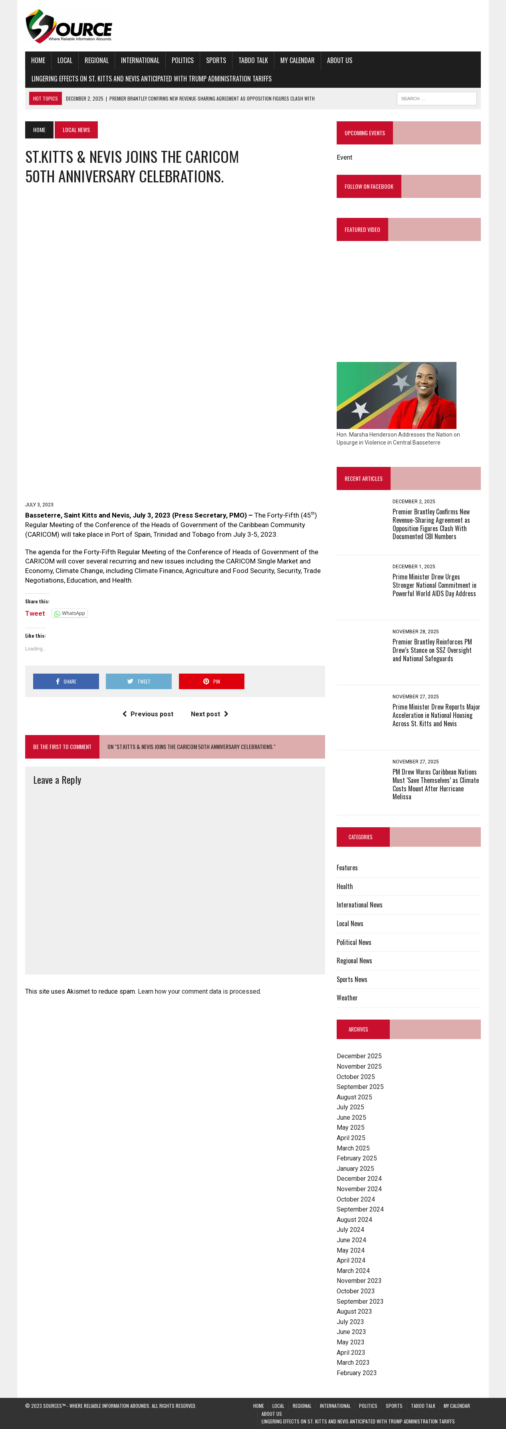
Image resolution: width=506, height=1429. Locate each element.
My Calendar (297, 60)
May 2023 (351, 1342)
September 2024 (360, 1209)
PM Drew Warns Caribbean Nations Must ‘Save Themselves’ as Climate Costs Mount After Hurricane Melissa (436, 784)
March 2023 (353, 1362)
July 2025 (350, 1107)
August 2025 (354, 1097)
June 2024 (351, 1240)
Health (345, 886)
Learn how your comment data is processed (199, 991)
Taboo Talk (253, 60)
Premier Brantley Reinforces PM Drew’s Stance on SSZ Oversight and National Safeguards (432, 650)
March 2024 (353, 1271)
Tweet (35, 612)
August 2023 (354, 1311)
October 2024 (356, 1199)
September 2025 (360, 1087)
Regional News (354, 960)
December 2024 (359, 1178)
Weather (347, 997)
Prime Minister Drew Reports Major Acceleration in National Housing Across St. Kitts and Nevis (436, 715)
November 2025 (359, 1066)
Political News (354, 942)
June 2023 (351, 1332)
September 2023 (360, 1301)
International (140, 60)
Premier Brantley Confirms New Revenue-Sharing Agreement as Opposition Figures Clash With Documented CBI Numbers (431, 524)
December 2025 (359, 1056)
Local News (350, 923)
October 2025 (356, 1077)
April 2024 (351, 1260)
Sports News (352, 979)
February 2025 (357, 1158)
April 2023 (351, 1352)
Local (65, 60)
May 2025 (351, 1127)
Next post (209, 714)
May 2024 (351, 1250)
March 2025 (353, 1148)
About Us (339, 60)
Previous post (147, 714)
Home (38, 60)
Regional (97, 60)
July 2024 (350, 1229)
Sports (216, 60)
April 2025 (351, 1138)
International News (360, 904)
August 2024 (354, 1219)
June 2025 (351, 1117)
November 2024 (359, 1189)
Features (347, 867)
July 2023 (350, 1322)
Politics (183, 60)
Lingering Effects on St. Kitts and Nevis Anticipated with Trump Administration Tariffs (152, 78)
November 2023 (359, 1281)
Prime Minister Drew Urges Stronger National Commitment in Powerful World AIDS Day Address (434, 585)
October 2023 (356, 1291)
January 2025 (355, 1168)
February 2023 (357, 1373)
